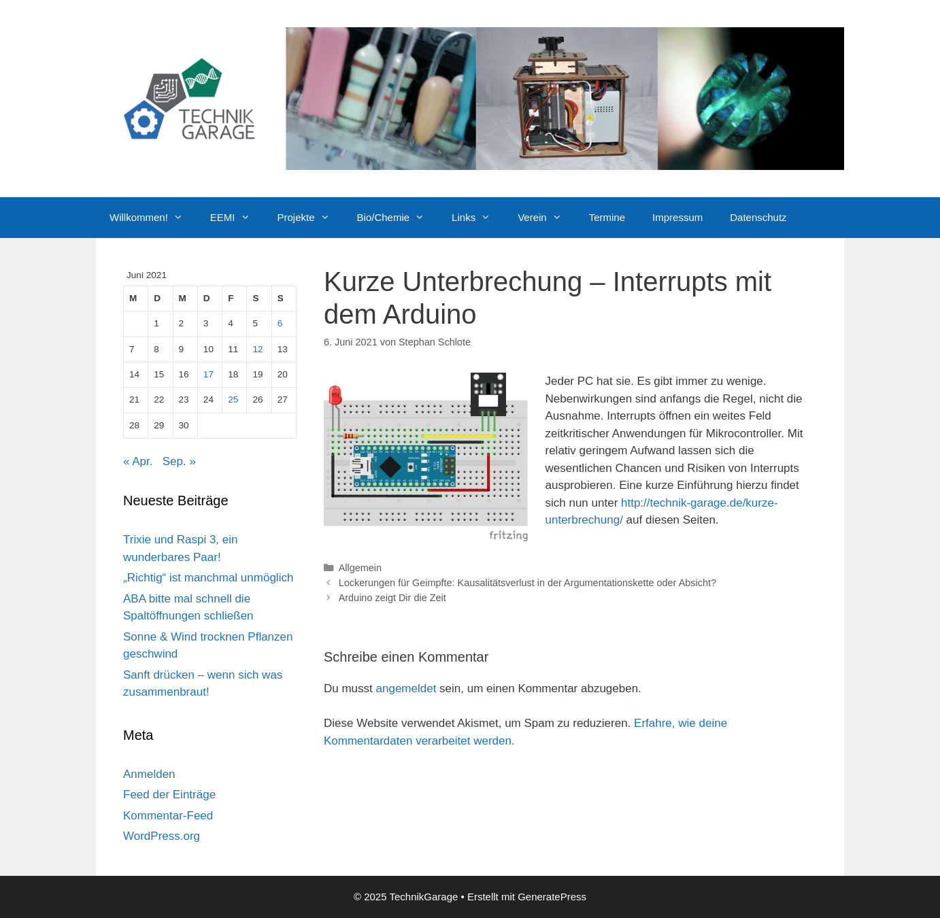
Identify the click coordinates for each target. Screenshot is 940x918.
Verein (546, 217)
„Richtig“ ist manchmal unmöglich (208, 577)
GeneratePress (552, 896)
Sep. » (179, 461)
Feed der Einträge (169, 794)
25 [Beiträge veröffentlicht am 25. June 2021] (233, 399)
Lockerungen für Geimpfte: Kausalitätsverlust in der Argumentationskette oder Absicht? (527, 582)
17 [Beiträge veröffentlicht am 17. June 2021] (208, 374)
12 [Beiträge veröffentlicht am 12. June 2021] (257, 349)
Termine (607, 217)
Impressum (677, 217)
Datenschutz (758, 217)
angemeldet (406, 688)
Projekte (310, 217)
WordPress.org (161, 836)
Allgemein (360, 567)
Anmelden (149, 774)
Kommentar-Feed (168, 815)
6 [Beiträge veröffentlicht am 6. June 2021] (280, 323)
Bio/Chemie (398, 217)
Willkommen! (153, 217)
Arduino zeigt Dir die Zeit (392, 597)
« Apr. (137, 461)
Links (478, 217)
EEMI (237, 217)
